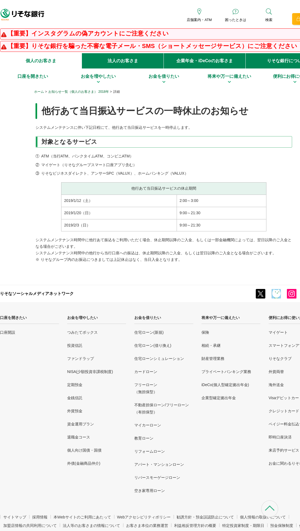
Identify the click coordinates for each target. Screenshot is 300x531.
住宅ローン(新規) (149, 332)
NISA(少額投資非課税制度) (90, 371)
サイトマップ (14, 517)
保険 (205, 332)
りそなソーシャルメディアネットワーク (37, 293)
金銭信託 (74, 398)
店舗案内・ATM (199, 20)
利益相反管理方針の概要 (195, 525)
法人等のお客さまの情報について (91, 525)
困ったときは (235, 20)
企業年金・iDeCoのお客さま (204, 60)
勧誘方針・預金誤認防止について (205, 517)
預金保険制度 (281, 525)
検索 (268, 20)
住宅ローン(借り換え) (152, 345)
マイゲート (278, 332)
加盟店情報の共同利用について (30, 525)
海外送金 (276, 385)
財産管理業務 (212, 358)
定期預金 (74, 385)
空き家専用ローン (149, 490)
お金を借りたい (147, 317)
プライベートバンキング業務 (226, 371)
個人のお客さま (41, 60)
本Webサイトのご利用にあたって (82, 517)
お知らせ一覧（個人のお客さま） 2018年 (78, 92)
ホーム (39, 92)
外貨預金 (74, 411)
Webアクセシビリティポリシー (144, 517)
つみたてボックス (82, 332)
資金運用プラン (80, 424)
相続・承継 (211, 345)
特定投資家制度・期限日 (243, 525)
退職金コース (78, 437)
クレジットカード (284, 411)
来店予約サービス (284, 450)
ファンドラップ (80, 358)
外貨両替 (276, 371)
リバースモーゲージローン (157, 477)
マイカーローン (147, 425)
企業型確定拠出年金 (218, 398)
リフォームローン (149, 451)
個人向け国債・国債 (84, 450)
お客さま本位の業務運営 (147, 525)
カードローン (145, 371)
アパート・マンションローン (159, 464)
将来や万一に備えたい (220, 317)
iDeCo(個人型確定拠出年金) (225, 385)
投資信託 (74, 345)
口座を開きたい (13, 317)
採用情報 (39, 517)
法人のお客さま (123, 60)
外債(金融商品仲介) (83, 463)
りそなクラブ (280, 358)
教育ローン (143, 438)
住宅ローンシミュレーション (159, 358)
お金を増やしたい (82, 317)
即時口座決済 (280, 437)
